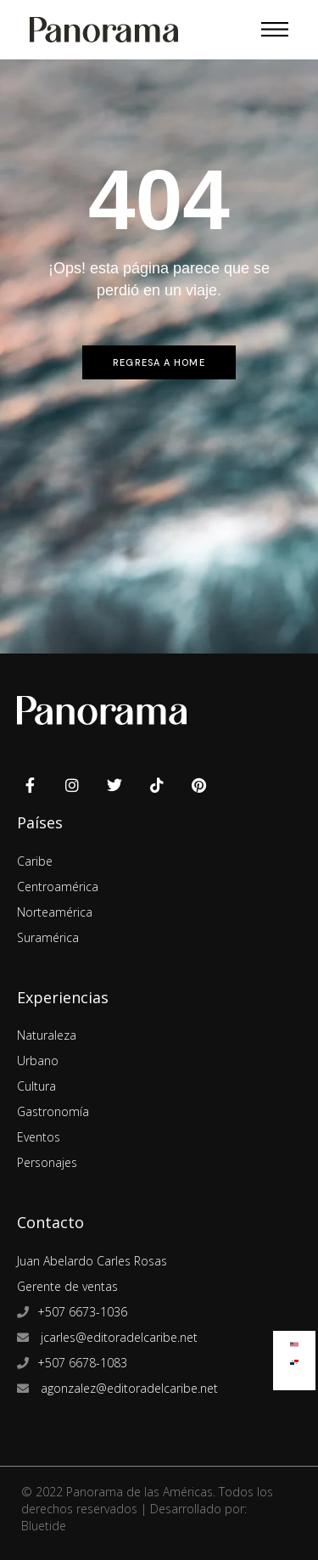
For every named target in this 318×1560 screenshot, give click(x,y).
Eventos (38, 1137)
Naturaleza (46, 1035)
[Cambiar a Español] (294, 1358)
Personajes (47, 1162)
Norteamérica (54, 912)
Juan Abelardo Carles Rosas (92, 1261)
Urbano (38, 1060)
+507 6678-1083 (82, 1363)
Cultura (36, 1086)
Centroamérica (57, 886)
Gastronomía (53, 1111)
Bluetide (43, 1526)
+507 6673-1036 (82, 1312)
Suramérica (48, 937)
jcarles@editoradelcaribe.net (117, 1337)
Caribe (35, 861)
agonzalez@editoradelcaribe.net (127, 1388)
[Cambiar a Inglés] (294, 1341)
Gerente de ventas (67, 1286)
